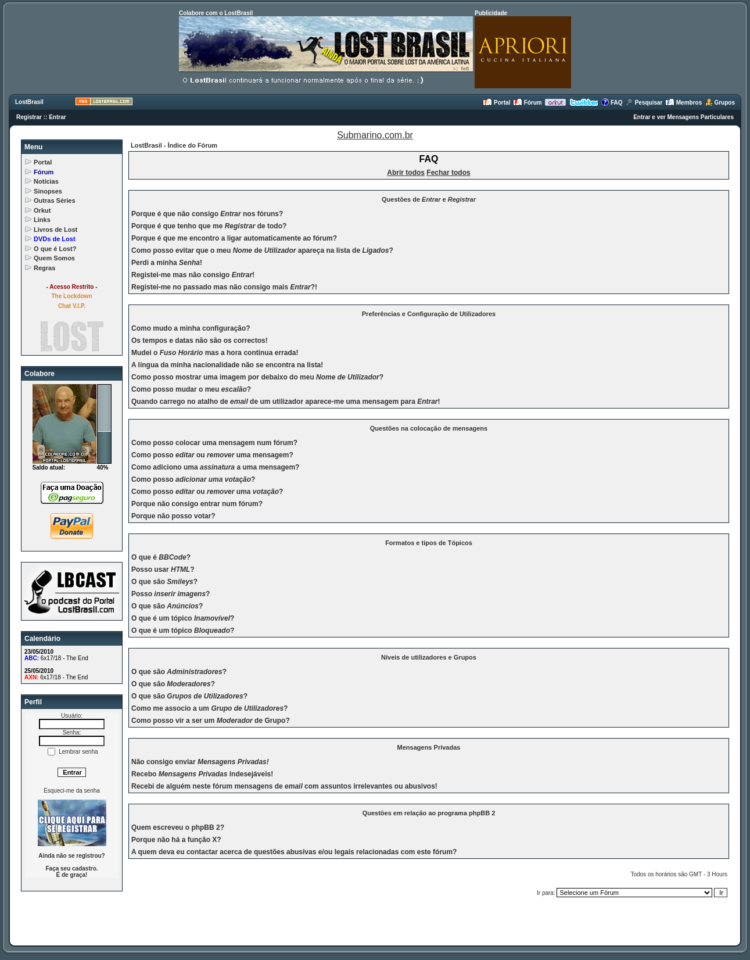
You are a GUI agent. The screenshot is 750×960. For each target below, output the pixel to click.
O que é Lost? (55, 248)
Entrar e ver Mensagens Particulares (683, 117)
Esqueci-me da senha (72, 790)
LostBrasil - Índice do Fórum (174, 145)
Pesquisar (644, 102)
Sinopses (48, 191)
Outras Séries (55, 200)
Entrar (57, 117)
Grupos (720, 102)
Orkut (42, 210)
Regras (44, 267)
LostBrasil (29, 102)
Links (42, 219)
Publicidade (491, 13)
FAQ (611, 102)
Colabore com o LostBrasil (216, 13)
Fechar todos (448, 173)
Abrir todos (406, 173)
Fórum (527, 102)
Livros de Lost (55, 229)
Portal (496, 102)
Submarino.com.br (375, 135)
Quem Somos (54, 258)
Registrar (29, 117)
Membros (683, 102)
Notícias (46, 181)
